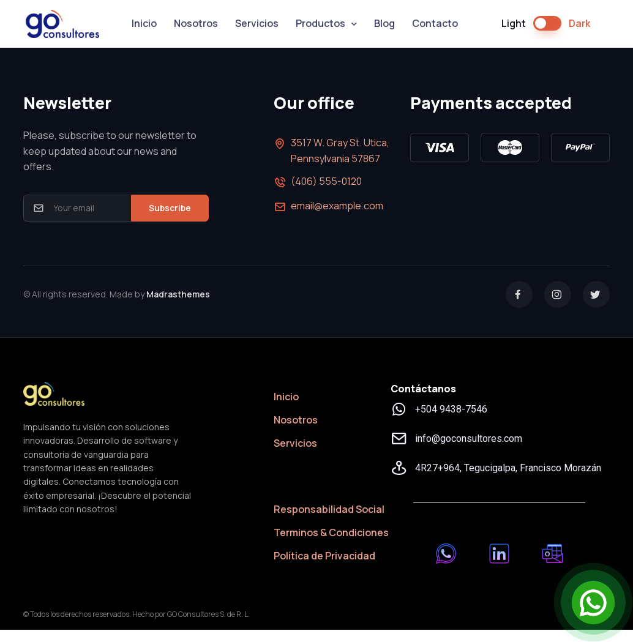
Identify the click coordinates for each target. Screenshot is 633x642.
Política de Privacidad (324, 555)
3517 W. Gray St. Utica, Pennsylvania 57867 (331, 150)
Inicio (144, 23)
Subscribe (170, 208)
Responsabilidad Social (329, 509)
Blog (384, 23)
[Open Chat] (593, 602)
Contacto (435, 23)
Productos (320, 23)
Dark (579, 23)
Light (513, 23)
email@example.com (328, 206)
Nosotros (196, 23)
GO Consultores (62, 24)
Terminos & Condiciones (331, 532)
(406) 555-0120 (318, 182)
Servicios (257, 23)
